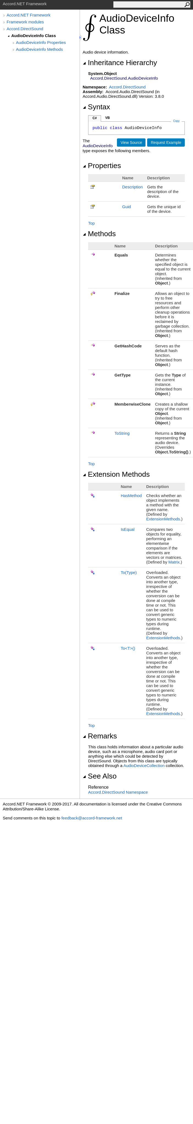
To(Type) (129, 572)
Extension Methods (116, 474)
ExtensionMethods (163, 519)
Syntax (96, 107)
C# (95, 118)
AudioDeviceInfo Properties (41, 42)
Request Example (166, 142)
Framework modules (25, 21)
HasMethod (131, 495)
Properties (102, 165)
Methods (99, 234)
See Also (100, 776)
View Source (131, 142)
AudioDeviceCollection (143, 765)
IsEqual (128, 529)
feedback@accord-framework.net (91, 818)
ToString (122, 433)
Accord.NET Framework (29, 15)
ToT (128, 648)
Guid (126, 206)
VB (107, 118)
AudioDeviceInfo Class (33, 35)
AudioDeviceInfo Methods (39, 49)
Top (91, 223)
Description (132, 187)
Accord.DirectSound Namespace (118, 792)
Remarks (100, 736)
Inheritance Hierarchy (120, 62)
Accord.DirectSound (25, 28)
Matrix (174, 562)
